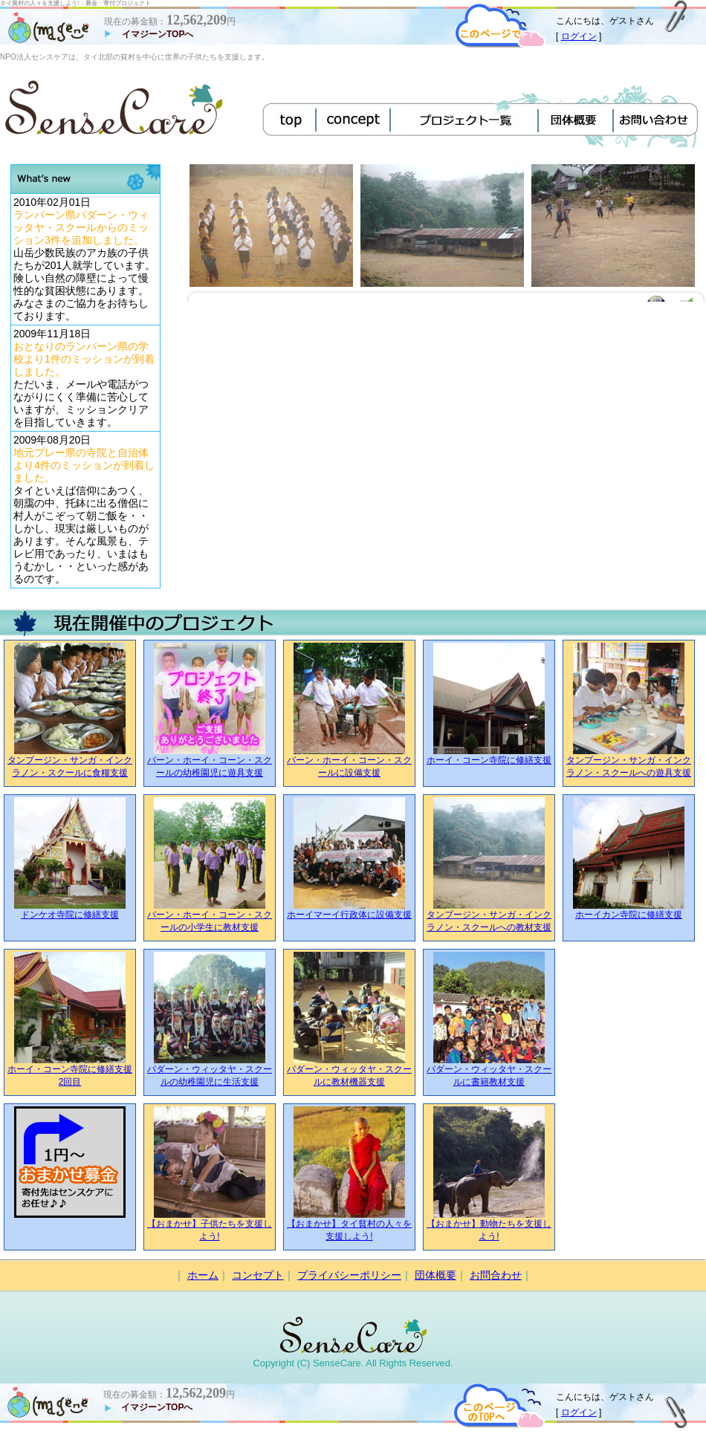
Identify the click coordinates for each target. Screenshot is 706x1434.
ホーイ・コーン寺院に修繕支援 (489, 760)
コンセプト (258, 1275)
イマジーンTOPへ (157, 34)
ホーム (202, 1275)
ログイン (579, 36)
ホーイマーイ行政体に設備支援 (349, 914)
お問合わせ (496, 1275)
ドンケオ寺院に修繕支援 (70, 914)
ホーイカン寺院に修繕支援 (628, 914)
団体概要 (435, 1275)
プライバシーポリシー (349, 1275)
